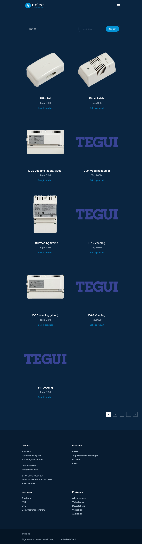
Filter (30, 28)
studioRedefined (67, 539)
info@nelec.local (30, 469)
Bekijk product (45, 108)
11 (128, 414)
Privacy (51, 539)
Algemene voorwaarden (34, 539)
